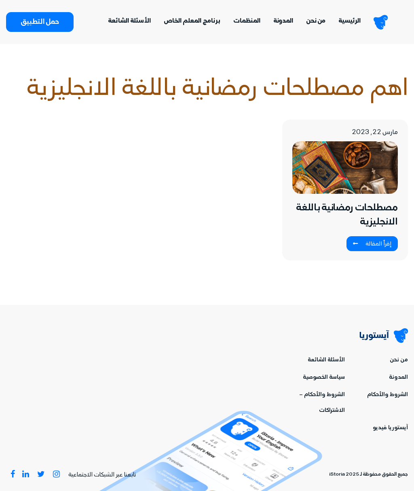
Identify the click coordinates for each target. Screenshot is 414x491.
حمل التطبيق (40, 22)
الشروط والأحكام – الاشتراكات (322, 403)
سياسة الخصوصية (324, 377)
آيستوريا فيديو (390, 428)
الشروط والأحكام (387, 395)
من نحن (315, 21)
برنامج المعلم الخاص (192, 21)
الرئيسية (349, 21)
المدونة (283, 21)
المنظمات (246, 21)
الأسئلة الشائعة (129, 21)
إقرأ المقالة (372, 244)
